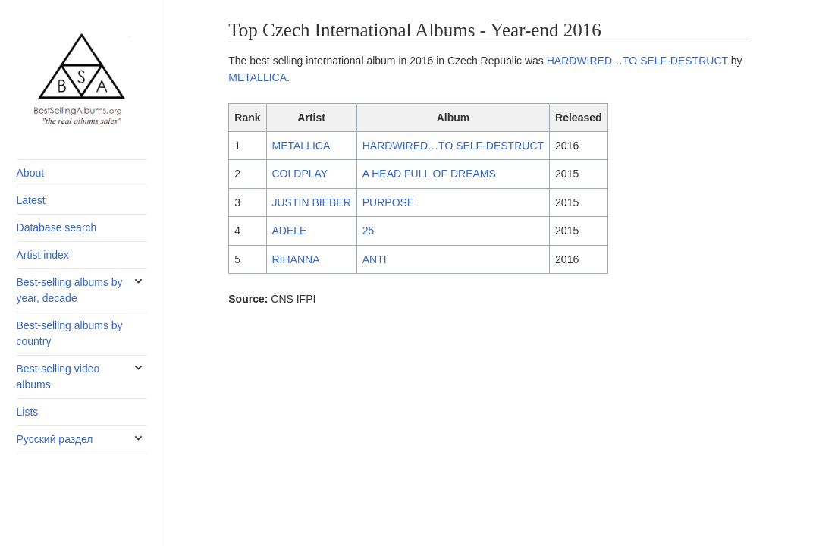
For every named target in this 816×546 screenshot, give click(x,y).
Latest (31, 200)
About (31, 173)
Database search (57, 227)
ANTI (374, 259)
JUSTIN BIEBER (311, 202)
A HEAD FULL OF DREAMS (429, 174)
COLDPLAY (300, 174)
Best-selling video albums (58, 376)
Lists (28, 412)
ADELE (289, 230)
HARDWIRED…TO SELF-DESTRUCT (637, 61)
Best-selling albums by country (70, 333)
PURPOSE (388, 202)
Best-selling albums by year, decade (70, 290)
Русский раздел (55, 439)
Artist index (43, 255)
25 (368, 230)
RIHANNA (296, 259)
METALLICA (257, 77)
